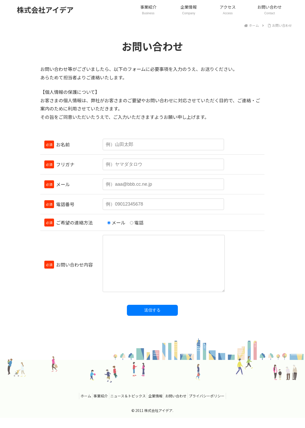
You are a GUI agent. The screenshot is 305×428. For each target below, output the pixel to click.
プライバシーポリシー (214, 406)
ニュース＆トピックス (126, 406)
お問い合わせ (180, 406)
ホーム (78, 406)
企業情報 (157, 406)
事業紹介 (96, 406)
